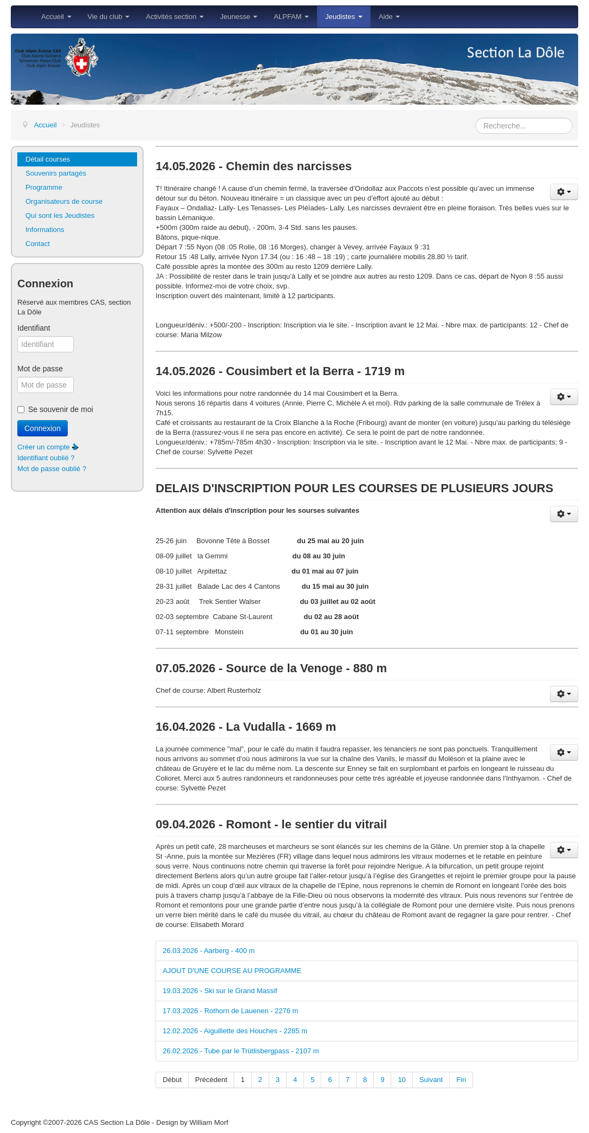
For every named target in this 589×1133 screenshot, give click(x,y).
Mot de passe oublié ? (51, 469)
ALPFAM (291, 16)
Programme (43, 187)
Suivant (431, 1080)
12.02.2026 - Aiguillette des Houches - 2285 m (235, 1031)
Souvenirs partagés (55, 173)
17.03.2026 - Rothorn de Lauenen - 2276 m (230, 1011)
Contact (37, 244)
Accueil (56, 16)
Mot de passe (40, 368)
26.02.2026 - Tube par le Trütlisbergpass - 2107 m (241, 1051)
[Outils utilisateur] (564, 192)
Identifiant (33, 328)
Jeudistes (344, 16)
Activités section (175, 16)
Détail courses (47, 159)
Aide (389, 16)
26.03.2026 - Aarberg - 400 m (209, 951)
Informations (44, 230)
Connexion (42, 428)
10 (401, 1080)
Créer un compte (48, 447)
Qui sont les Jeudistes (59, 215)
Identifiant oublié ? (46, 458)
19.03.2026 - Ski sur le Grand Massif (220, 991)
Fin (461, 1080)
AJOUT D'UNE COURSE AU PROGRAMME (232, 971)
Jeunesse (238, 16)
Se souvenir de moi (60, 409)
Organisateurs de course (63, 201)
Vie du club (109, 16)
